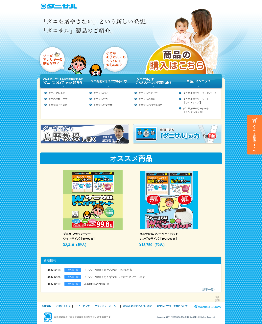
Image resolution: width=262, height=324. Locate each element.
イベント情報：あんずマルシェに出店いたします (114, 276)
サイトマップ (82, 306)
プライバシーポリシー (106, 306)
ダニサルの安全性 (102, 105)
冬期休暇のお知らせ (96, 284)
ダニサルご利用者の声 (150, 105)
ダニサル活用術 (146, 99)
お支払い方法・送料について (172, 306)
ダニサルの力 (100, 99)
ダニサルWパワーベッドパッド (199, 93)
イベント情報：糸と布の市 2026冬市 (108, 270)
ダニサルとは (100, 93)
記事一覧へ (209, 289)
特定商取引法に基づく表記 (137, 306)
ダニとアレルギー (57, 93)
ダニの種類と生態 (57, 99)
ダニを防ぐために (57, 105)
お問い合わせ (63, 306)
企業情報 (46, 306)
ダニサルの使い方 (147, 93)
